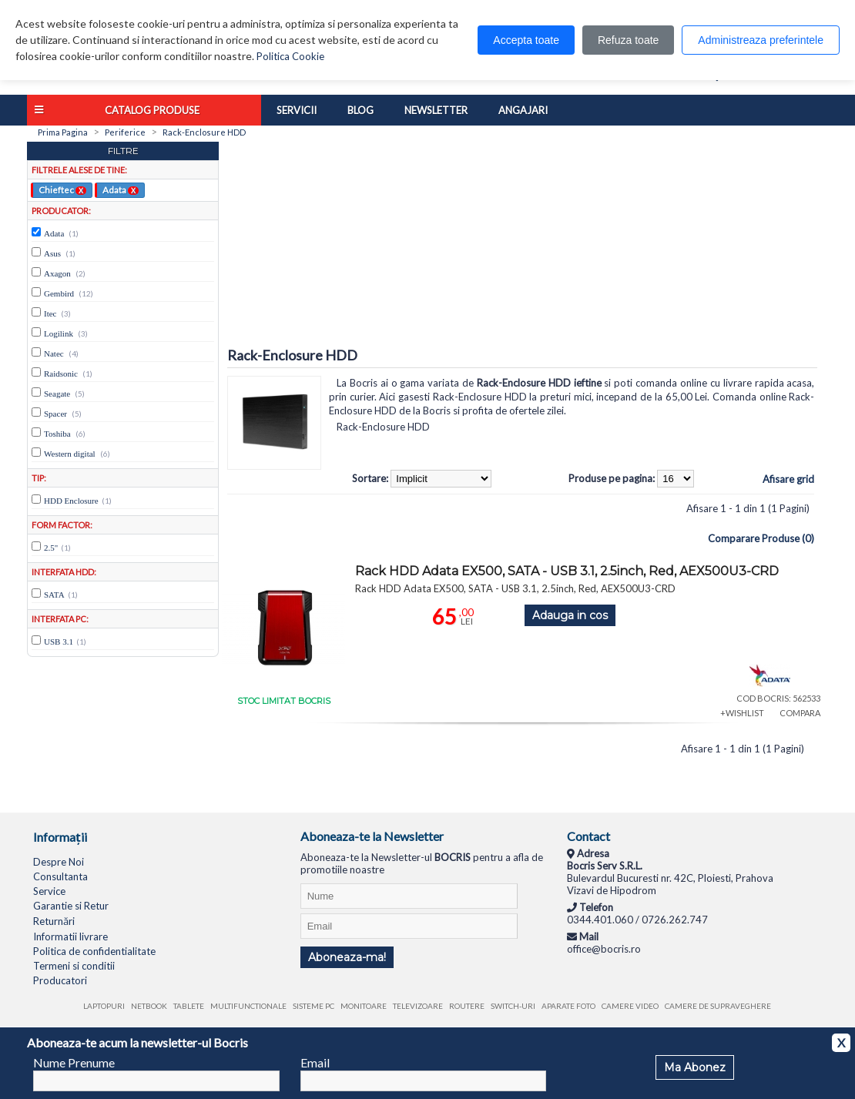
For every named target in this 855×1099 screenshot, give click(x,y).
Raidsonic (61, 373)
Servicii (297, 110)
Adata (120, 189)
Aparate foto (568, 1005)
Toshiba (57, 433)
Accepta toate (526, 40)
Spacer (55, 413)
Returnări (54, 921)
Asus (52, 253)
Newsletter (436, 110)
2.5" (51, 547)
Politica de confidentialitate (94, 951)
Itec (50, 313)
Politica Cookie (290, 56)
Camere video (630, 1005)
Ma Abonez (695, 1067)
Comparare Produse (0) (761, 538)
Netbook (149, 1005)
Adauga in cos (570, 615)
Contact (588, 836)
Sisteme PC (313, 1005)
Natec (54, 353)
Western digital (70, 453)
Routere (466, 1005)
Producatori (60, 980)
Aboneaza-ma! (347, 957)
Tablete (188, 1005)
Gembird (59, 293)
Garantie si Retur (71, 906)
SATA (54, 594)
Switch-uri (513, 1005)
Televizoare (418, 1005)
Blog (360, 110)
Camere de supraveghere (718, 1005)
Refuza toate (628, 40)
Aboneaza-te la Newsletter (372, 836)
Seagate (57, 393)
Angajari (523, 110)
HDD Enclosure (71, 500)
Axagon (57, 273)
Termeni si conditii (74, 966)
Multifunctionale (248, 1005)
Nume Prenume (74, 1062)
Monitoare (363, 1005)
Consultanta (60, 876)
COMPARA (800, 713)
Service (49, 891)
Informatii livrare (70, 936)
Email (315, 1062)
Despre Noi (58, 862)
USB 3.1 (58, 641)
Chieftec (62, 189)
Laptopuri (104, 1005)
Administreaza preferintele (760, 40)
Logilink (58, 333)
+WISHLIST (742, 713)
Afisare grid (788, 479)
